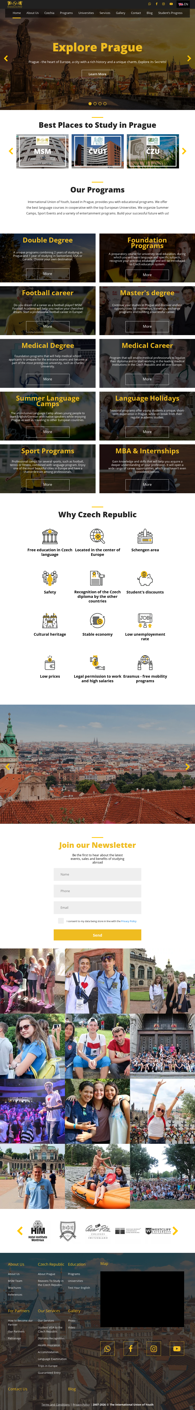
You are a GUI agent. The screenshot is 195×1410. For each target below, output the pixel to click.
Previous (6, 59)
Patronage (14, 1338)
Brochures (14, 1288)
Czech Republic (51, 1264)
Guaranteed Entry (49, 1372)
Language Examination (52, 1359)
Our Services (49, 1310)
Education (77, 1264)
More (47, 273)
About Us (32, 13)
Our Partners (16, 1331)
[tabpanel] (97, 59)
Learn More (97, 74)
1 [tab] (90, 104)
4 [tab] (105, 104)
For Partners (19, 1310)
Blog (150, 13)
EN (186, 4)
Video (71, 1327)
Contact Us (17, 1388)
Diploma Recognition (51, 1338)
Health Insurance (49, 1345)
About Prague (46, 1274)
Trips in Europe (48, 1366)
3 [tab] (100, 104)
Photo (71, 1320)
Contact (136, 13)
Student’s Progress (170, 13)
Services (105, 13)
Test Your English (79, 1288)
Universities (86, 13)
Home (17, 13)
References (15, 1294)
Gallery (120, 13)
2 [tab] (95, 104)
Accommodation (48, 1352)
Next (189, 59)
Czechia (49, 13)
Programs (66, 13)
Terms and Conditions (56, 1404)
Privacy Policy (129, 921)
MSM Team (15, 1281)
